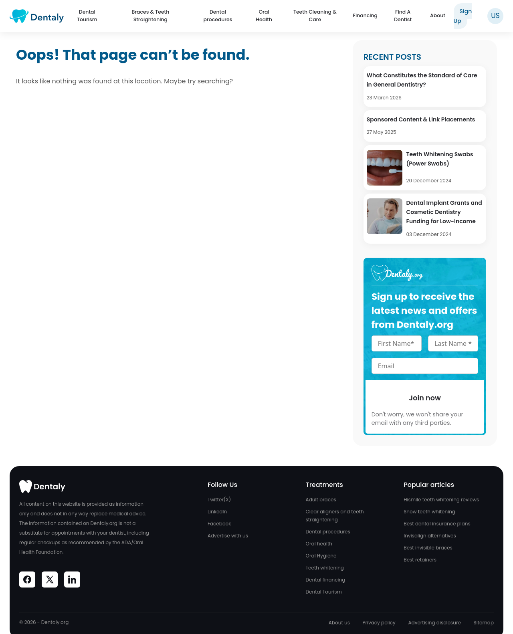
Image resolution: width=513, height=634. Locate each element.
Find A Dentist (403, 15)
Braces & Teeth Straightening (150, 15)
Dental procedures (218, 15)
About (437, 15)
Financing (365, 15)
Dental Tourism (87, 15)
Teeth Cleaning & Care (315, 15)
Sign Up (463, 16)
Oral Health (264, 15)
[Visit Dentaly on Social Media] (27, 579)
